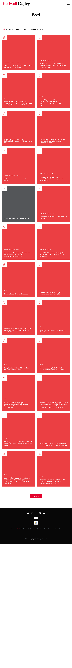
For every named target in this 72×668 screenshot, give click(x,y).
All (3, 29)
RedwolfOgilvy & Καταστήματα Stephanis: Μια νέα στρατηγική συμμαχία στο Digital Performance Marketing (18, 103)
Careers (32, 528)
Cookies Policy (57, 528)
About (12, 528)
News (41, 29)
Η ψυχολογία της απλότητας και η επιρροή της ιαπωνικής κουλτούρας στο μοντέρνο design (53, 65)
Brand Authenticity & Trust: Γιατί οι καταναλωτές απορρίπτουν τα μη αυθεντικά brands (52, 141)
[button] (36, 496)
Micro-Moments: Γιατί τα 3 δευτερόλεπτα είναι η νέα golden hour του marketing (53, 179)
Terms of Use (47, 528)
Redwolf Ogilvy (30, 539)
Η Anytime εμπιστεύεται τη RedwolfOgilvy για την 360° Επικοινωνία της (18, 141)
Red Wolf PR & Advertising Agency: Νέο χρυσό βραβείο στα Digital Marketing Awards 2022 (18, 330)
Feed (18, 528)
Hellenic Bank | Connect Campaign (16, 294)
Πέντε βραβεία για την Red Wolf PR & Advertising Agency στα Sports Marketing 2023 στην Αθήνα (52, 481)
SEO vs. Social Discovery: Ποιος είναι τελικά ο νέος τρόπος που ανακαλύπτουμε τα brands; (17, 254)
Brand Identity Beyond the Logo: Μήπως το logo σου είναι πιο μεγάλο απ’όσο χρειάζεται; (53, 254)
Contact (39, 528)
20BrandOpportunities (17, 29)
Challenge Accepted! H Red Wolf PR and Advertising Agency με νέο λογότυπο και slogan (18, 443)
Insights (33, 29)
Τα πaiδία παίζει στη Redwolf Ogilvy (16, 218)
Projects (25, 528)
